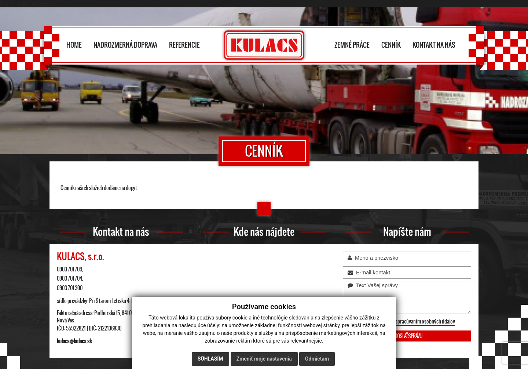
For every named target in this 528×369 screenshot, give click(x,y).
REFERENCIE (184, 45)
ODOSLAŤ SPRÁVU (407, 336)
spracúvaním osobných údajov (425, 321)
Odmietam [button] (317, 359)
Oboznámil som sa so (402, 321)
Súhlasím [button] (210, 359)
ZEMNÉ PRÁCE (352, 45)
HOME (74, 45)
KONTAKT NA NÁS (433, 45)
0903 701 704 (69, 278)
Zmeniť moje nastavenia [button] (264, 359)
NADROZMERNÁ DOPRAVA (125, 45)
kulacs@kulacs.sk (74, 341)
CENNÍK (391, 45)
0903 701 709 (69, 269)
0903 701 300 (69, 288)
